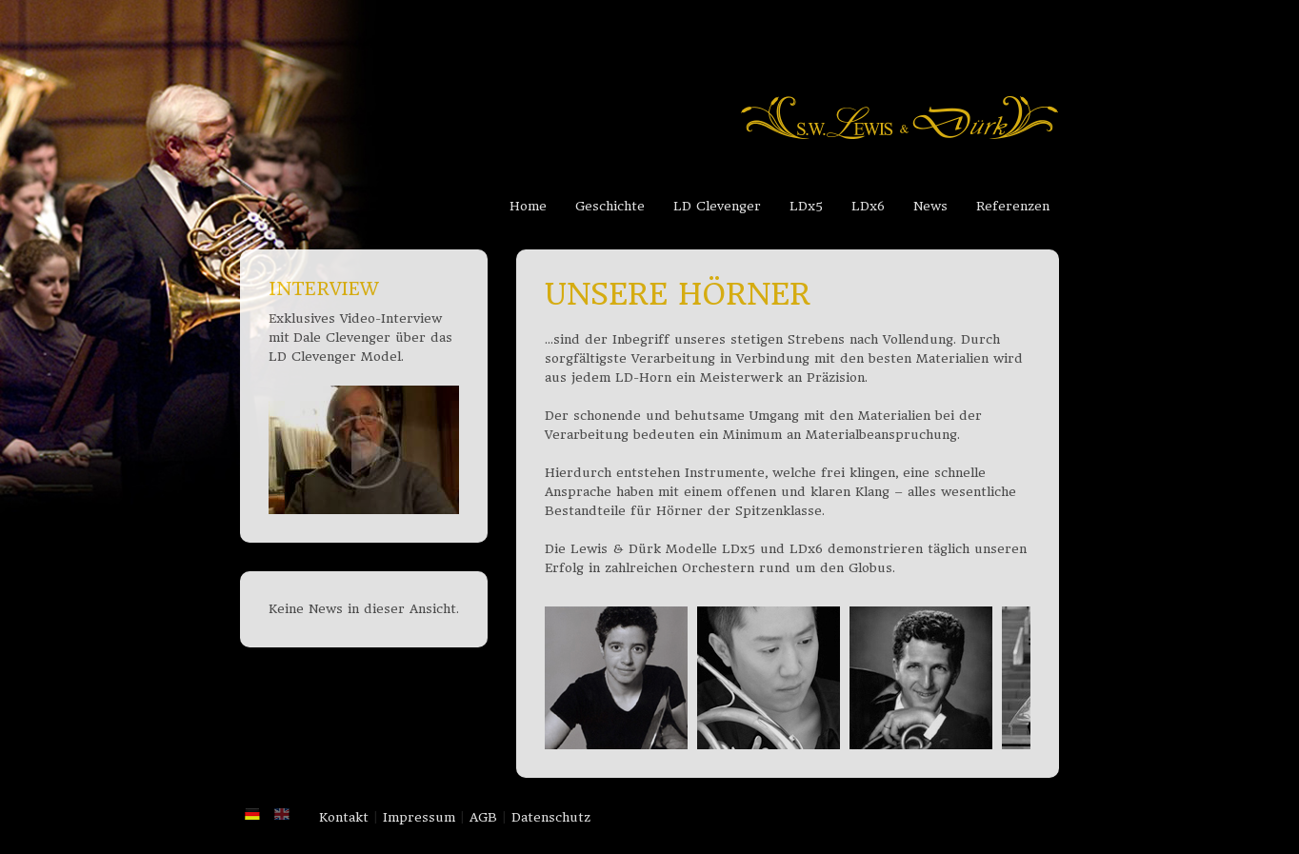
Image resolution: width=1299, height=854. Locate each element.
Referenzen (1012, 206)
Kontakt (344, 817)
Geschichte (610, 206)
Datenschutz (550, 817)
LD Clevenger (717, 206)
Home (528, 206)
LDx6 (868, 206)
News (930, 206)
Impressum (419, 817)
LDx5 (806, 206)
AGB (483, 817)
